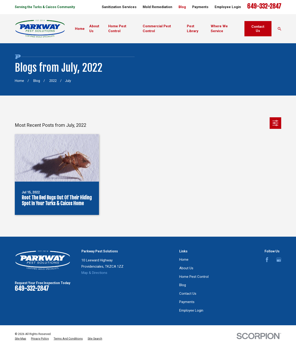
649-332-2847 (264, 6)
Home (183, 259)
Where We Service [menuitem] (219, 28)
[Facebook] (267, 259)
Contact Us (257, 29)
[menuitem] (20, 339)
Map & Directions (94, 273)
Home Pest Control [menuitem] (117, 28)
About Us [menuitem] (94, 28)
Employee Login (228, 7)
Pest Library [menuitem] (192, 28)
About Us (186, 268)
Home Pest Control (194, 277)
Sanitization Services (119, 7)
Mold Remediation (157, 7)
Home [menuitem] (80, 29)
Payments (200, 7)
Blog (182, 7)
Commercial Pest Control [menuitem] (157, 28)
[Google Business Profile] (278, 259)
